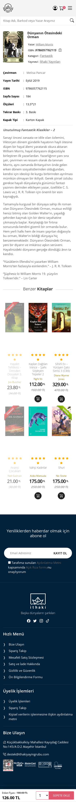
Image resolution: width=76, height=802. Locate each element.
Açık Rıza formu (37, 567)
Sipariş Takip (17, 651)
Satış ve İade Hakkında (24, 664)
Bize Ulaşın (16, 644)
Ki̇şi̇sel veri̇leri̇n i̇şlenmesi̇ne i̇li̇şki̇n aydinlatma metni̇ (41, 716)
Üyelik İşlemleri (19, 701)
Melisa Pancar (36, 73)
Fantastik (46, 56)
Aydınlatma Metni (49, 563)
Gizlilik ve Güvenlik (22, 671)
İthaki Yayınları (50, 61)
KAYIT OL (60, 553)
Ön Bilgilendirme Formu (26, 677)
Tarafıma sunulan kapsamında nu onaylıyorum (34, 567)
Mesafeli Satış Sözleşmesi (26, 657)
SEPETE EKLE (61, 795)
